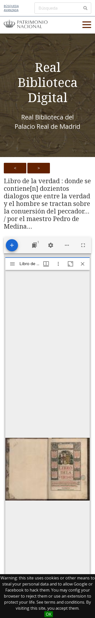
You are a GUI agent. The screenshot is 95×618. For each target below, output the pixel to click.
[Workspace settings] (51, 245)
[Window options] (58, 264)
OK (48, 614)
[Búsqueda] (62, 8)
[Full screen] (83, 245)
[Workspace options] (67, 245)
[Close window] (83, 264)
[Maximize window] (70, 264)
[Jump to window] (34, 245)
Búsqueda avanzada (11, 8)
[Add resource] (12, 245)
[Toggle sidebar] (12, 264)
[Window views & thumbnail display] (46, 264)
